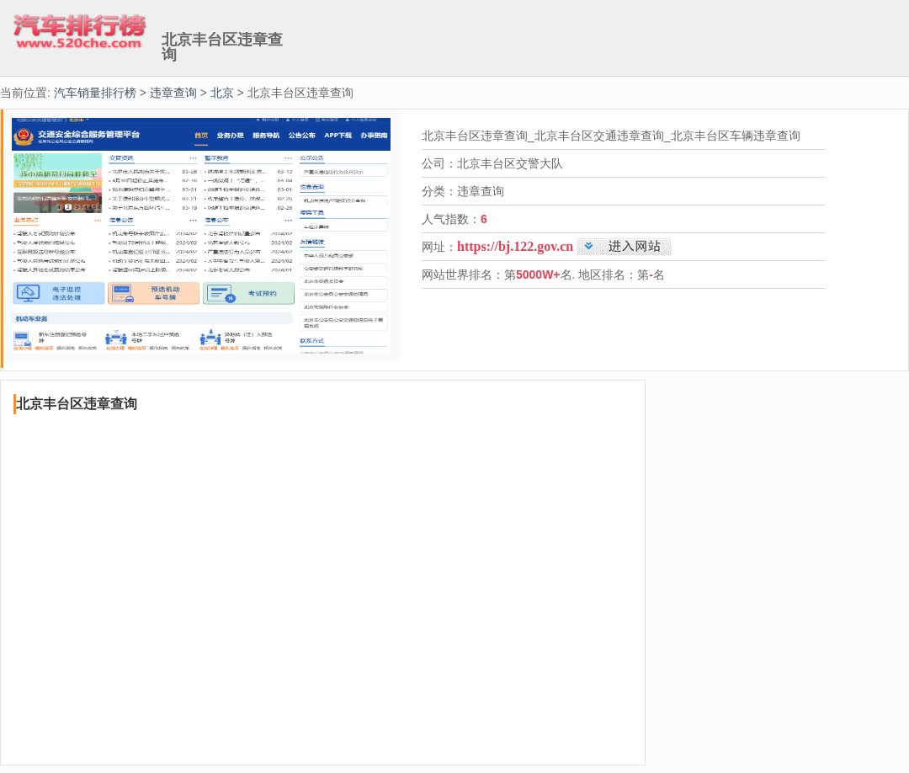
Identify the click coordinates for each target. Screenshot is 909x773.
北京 (222, 92)
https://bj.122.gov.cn (515, 246)
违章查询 (173, 92)
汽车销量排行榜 (95, 92)
